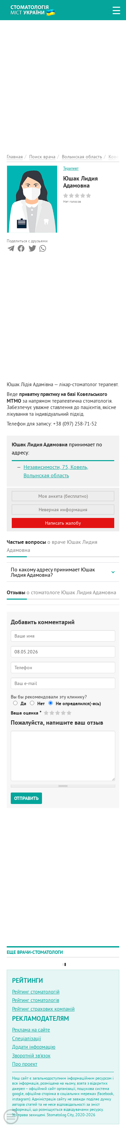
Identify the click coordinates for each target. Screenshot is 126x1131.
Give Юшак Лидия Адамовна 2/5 (52, 712)
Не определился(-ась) (78, 703)
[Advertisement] (63, 83)
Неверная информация (63, 510)
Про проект (24, 1064)
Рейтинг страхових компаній (43, 1009)
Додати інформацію (33, 1047)
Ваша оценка (26, 713)
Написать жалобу (63, 523)
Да (23, 703)
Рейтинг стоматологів (35, 1000)
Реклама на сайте (31, 1029)
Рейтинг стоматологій (35, 991)
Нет (41, 703)
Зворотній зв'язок (31, 1055)
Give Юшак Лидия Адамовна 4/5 (64, 712)
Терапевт (71, 168)
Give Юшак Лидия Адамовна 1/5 (46, 712)
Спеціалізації (26, 1038)
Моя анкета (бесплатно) (63, 496)
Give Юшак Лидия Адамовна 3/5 (58, 712)
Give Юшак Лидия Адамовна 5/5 (69, 712)
